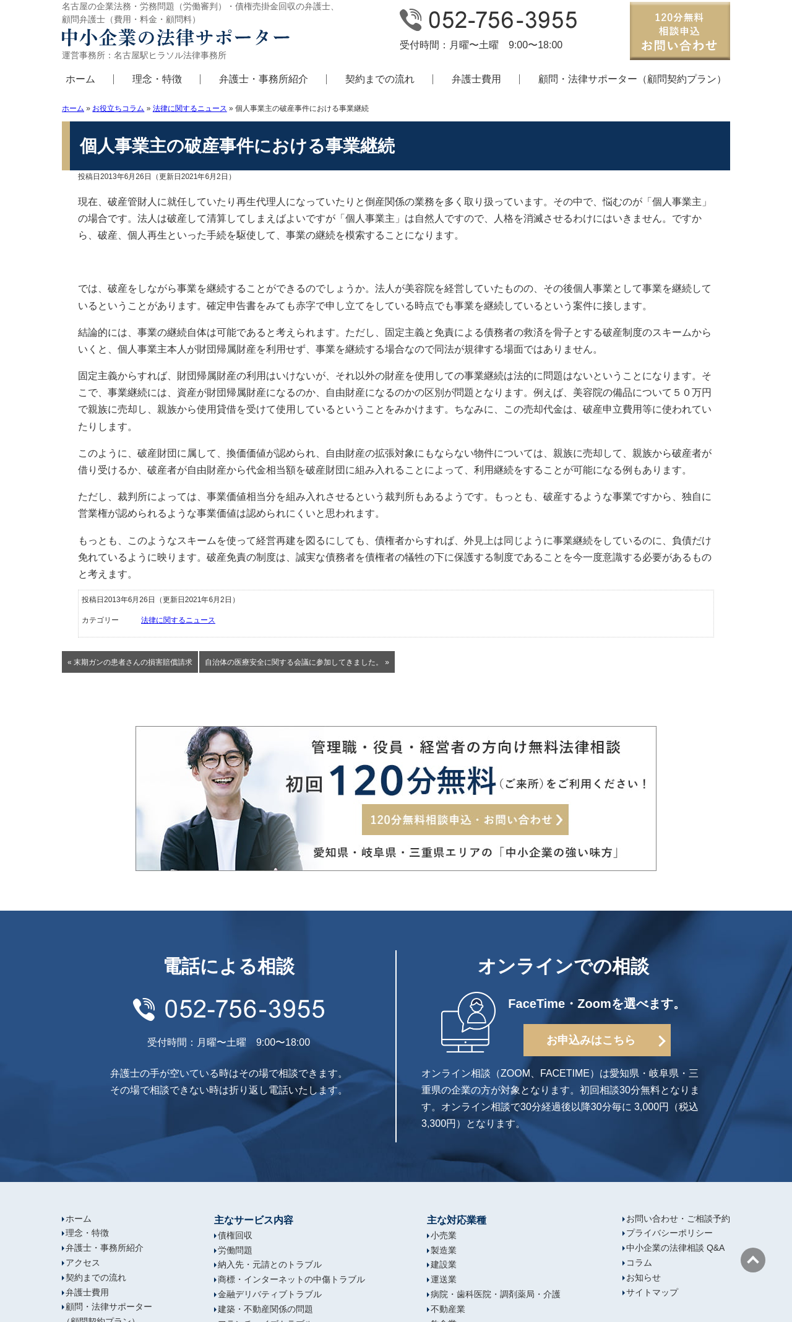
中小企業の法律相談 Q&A (675, 1248)
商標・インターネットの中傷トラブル (291, 1279)
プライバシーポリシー (669, 1233)
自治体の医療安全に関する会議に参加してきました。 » (297, 662)
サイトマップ (652, 1292)
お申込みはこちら (590, 1040)
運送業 (444, 1279)
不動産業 (448, 1309)
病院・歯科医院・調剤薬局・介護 (496, 1294)
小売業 (444, 1235)
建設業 (444, 1264)
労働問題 (235, 1250)
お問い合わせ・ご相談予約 (678, 1219)
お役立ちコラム (118, 108)
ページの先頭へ (753, 1260)
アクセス (83, 1262)
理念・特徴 (157, 79)
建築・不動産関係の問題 (265, 1309)
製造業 (444, 1250)
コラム (639, 1262)
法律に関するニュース (190, 108)
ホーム (80, 79)
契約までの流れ (380, 79)
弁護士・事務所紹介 (263, 79)
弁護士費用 (476, 79)
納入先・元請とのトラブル (270, 1264)
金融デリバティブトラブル (270, 1294)
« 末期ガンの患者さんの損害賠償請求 (129, 662)
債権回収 (235, 1235)
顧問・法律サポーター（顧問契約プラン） (632, 79)
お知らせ (643, 1277)
